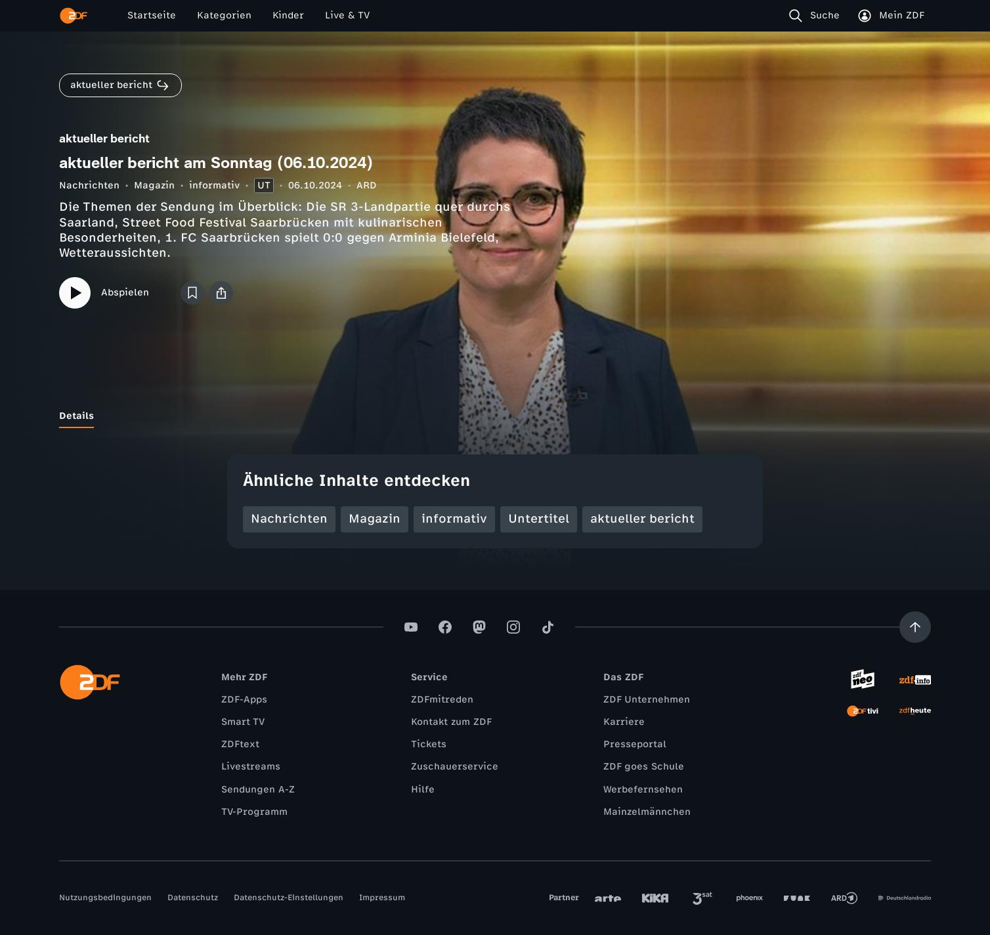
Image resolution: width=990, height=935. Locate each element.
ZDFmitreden (442, 699)
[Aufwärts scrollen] (915, 627)
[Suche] (817, 16)
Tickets (428, 744)
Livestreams (250, 766)
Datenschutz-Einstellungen (288, 897)
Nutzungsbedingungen (105, 897)
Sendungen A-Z (258, 789)
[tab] (76, 416)
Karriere (624, 722)
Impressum (382, 897)
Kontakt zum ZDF (451, 722)
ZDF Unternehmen (646, 699)
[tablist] (495, 416)
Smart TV (243, 722)
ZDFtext (240, 744)
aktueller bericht (642, 518)
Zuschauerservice (454, 766)
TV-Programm (254, 811)
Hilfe (423, 789)
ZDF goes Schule (643, 766)
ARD (366, 185)
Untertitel (538, 518)
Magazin (154, 185)
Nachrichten (89, 185)
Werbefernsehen (643, 789)
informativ (214, 185)
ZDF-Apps (244, 699)
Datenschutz (192, 897)
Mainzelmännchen (647, 811)
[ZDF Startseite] (73, 16)
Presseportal (634, 744)
